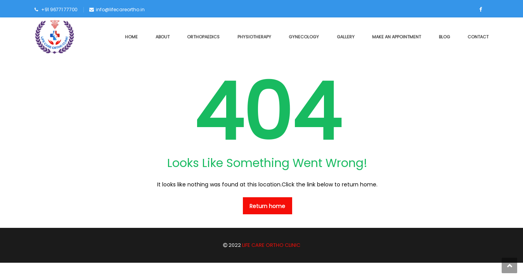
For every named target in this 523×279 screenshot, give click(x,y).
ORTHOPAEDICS (203, 37)
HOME (131, 37)
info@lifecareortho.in (120, 9)
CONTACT (478, 37)
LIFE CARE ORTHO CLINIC (270, 245)
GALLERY (346, 37)
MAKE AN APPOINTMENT (396, 37)
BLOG (444, 37)
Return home (267, 206)
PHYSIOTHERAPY (254, 37)
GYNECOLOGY (304, 37)
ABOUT (163, 37)
